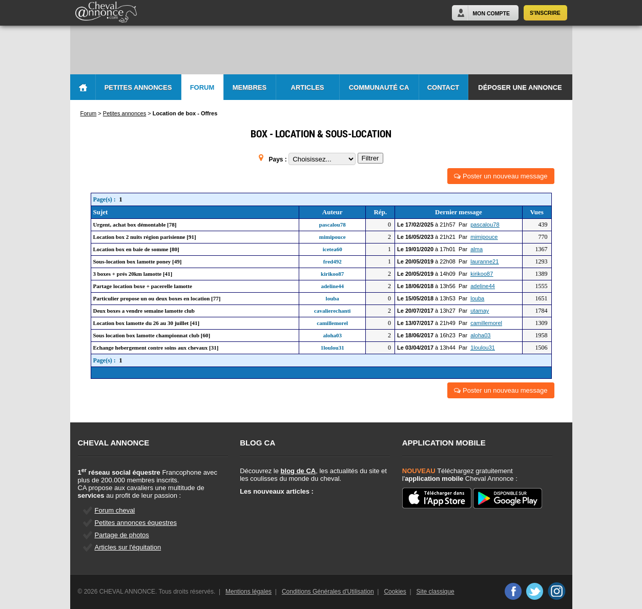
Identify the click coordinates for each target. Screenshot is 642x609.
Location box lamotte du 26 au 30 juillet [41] (146, 323)
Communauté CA (379, 87)
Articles (307, 87)
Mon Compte (491, 13)
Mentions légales (248, 591)
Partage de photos (122, 535)
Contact (443, 87)
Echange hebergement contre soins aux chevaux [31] (156, 347)
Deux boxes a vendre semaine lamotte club (144, 311)
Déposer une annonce (520, 87)
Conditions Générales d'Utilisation (328, 591)
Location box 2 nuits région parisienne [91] (144, 237)
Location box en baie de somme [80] (136, 249)
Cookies (395, 591)
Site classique (435, 591)
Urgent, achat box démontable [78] (135, 224)
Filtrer (370, 158)
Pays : (278, 159)
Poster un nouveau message (500, 176)
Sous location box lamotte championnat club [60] (152, 335)
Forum (202, 87)
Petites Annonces (138, 87)
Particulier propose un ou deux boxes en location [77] (157, 298)
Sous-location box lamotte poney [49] (137, 261)
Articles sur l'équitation (128, 547)
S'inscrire (545, 13)
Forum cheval (115, 510)
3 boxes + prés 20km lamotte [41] (133, 274)
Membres (249, 87)
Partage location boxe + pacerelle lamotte (142, 286)
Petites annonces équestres (136, 522)
